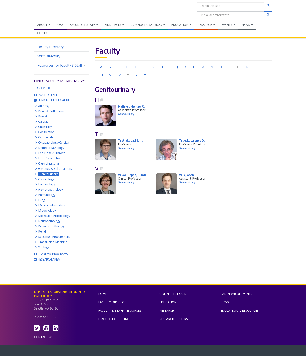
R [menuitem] (247, 67)
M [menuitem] (202, 67)
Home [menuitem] (102, 294)
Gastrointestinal (49, 163)
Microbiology (47, 210)
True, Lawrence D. (192, 140)
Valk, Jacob (186, 175)
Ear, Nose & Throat (51, 153)
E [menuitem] (136, 67)
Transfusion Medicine (52, 242)
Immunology (46, 195)
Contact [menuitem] (44, 33)
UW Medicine (118, 351)
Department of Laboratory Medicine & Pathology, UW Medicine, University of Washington (55, 10)
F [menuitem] (144, 67)
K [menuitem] (185, 67)
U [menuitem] (102, 75)
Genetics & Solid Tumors (55, 169)
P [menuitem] (230, 67)
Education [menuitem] (181, 25)
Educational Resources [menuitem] (239, 310)
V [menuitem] (110, 75)
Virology (43, 247)
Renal (42, 231)
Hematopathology (50, 189)
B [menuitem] (110, 67)
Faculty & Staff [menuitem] (84, 25)
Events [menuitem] (228, 25)
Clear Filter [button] (44, 88)
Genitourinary (48, 174)
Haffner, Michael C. (131, 106)
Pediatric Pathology (51, 226)
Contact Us (43, 337)
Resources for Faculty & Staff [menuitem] (61, 65)
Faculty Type (46, 94)
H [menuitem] (162, 67)
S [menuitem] (255, 67)
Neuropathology (49, 221)
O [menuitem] (221, 67)
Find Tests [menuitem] (114, 25)
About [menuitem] (43, 25)
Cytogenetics (47, 137)
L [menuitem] (194, 67)
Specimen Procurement (54, 237)
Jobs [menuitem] (60, 25)
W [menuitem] (119, 75)
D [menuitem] (127, 67)
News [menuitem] (247, 25)
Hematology (46, 184)
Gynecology (46, 179)
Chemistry (45, 127)
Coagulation (46, 132)
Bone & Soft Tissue (51, 111)
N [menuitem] (212, 67)
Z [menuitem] (145, 75)
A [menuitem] (101, 67)
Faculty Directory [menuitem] (50, 47)
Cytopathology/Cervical (54, 142)
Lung (41, 200)
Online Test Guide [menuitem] (173, 294)
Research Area (47, 259)
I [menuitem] (169, 67)
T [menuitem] (264, 67)
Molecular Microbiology (54, 216)
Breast (42, 116)
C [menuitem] (118, 67)
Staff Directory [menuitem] (48, 56)
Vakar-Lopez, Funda (132, 175)
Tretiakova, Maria (130, 140)
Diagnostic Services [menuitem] (147, 25)
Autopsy (43, 106)
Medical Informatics (51, 205)
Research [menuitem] (206, 25)
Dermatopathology (51, 148)
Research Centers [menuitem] (173, 319)
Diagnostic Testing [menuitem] (113, 319)
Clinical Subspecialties (52, 100)
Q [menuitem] (238, 67)
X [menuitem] (128, 75)
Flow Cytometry (49, 158)
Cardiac (43, 121)
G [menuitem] (153, 67)
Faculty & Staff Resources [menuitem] (119, 310)
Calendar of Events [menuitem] (236, 294)
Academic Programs (51, 254)
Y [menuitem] (136, 75)
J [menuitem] (177, 67)
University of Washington (171, 351)
